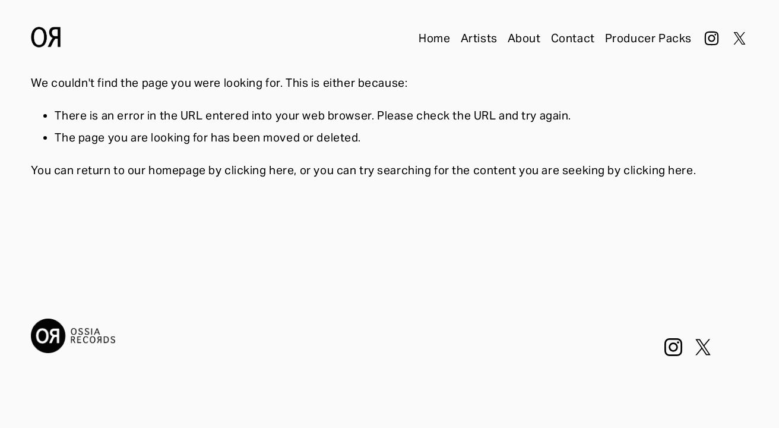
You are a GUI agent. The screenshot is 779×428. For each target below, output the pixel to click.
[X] (739, 38)
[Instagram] (711, 38)
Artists (479, 38)
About (524, 38)
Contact (573, 38)
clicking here (259, 170)
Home (434, 38)
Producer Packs (648, 38)
